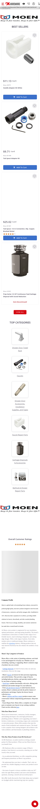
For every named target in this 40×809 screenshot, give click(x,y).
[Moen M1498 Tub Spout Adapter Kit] (20, 120)
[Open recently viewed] (23, 3)
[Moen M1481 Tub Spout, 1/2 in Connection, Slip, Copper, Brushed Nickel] (20, 190)
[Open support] (34, 804)
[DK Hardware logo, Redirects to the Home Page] (13, 3)
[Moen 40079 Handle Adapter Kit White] (20, 49)
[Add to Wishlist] (34, 35)
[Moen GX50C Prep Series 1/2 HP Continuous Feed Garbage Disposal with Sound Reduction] (20, 261)
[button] (3, 4)
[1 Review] (9, 234)
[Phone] (28, 3)
